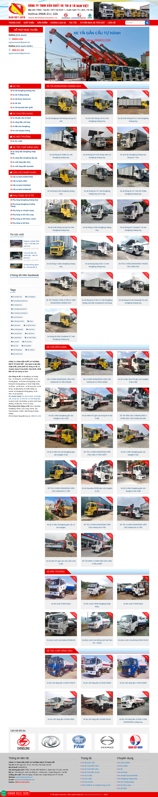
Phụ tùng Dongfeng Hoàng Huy (24, 200)
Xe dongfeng (30, 296)
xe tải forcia (29, 333)
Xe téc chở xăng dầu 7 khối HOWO (133, 683)
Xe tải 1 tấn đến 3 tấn (90, 766)
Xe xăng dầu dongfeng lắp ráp (23, 158)
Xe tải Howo (122, 772)
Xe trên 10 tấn (87, 782)
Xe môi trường (20, 137)
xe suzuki (15, 341)
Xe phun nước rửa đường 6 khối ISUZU (133, 640)
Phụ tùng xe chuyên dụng (22, 210)
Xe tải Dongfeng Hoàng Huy (22, 91)
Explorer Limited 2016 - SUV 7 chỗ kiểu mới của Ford (31, 243)
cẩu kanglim (26, 345)
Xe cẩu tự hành (27, 396)
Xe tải (15, 86)
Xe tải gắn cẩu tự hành (20, 118)
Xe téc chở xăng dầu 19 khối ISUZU (97, 719)
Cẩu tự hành (122, 766)
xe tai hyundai (16, 333)
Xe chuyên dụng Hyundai (127, 775)
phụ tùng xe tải (16, 354)
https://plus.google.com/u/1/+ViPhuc (137, 2)
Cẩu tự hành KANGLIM (20, 189)
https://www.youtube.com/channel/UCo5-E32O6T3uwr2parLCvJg (141, 2)
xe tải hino (30, 329)
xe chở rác (23, 399)
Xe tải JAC (15, 103)
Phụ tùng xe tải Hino (19, 223)
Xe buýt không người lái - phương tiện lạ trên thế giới (31, 267)
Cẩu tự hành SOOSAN (20, 185)
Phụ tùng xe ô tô (22, 195)
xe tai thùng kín (16, 317)
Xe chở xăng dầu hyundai (21, 166)
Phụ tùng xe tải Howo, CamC (23, 219)
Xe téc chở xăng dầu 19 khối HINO (61, 719)
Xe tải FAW (122, 788)
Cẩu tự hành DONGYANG (21, 177)
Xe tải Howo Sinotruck (20, 99)
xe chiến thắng (30, 337)
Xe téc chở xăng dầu (24, 147)
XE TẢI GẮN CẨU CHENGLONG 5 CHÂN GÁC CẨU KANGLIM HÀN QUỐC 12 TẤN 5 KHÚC (133, 418)
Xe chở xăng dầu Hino (20, 162)
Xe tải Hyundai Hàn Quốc (21, 107)
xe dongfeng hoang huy (19, 301)
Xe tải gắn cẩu (16, 296)
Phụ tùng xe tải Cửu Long (22, 215)
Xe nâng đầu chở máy (20, 122)
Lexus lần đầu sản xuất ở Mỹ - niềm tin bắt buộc (31, 255)
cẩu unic (14, 345)
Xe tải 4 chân (86, 779)
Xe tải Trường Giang (19, 95)
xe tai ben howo (29, 325)
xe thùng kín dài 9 (17, 321)
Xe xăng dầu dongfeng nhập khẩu (23, 153)
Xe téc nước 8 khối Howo (61, 604)
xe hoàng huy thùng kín (19, 313)
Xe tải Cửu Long (124, 785)
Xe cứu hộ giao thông (20, 131)
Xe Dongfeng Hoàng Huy (127, 779)
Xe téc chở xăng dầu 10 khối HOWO (97, 683)
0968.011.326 (36, 416)
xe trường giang (17, 329)
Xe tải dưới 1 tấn (88, 763)
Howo (30, 321)
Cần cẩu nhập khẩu (23, 172)
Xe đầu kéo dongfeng (20, 126)
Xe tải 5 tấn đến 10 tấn (90, 772)
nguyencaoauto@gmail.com (146, 2)
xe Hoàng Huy (16, 305)
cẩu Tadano (30, 350)
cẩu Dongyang (16, 350)
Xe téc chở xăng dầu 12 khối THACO (61, 683)
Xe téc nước (16, 141)
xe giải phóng (16, 337)
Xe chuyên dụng (21, 113)
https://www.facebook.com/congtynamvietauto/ (132, 2)
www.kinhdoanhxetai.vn (24, 777)
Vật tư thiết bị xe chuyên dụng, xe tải (95, 785)
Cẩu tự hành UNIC (18, 181)
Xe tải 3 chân (86, 775)
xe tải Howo (15, 325)
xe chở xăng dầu (34, 399)
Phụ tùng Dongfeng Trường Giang (22, 205)
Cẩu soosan (27, 341)
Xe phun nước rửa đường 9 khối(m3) (61, 640)
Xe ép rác (15, 399)
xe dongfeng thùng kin (18, 309)
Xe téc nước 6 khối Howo (133, 604)
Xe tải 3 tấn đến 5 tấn (90, 769)
